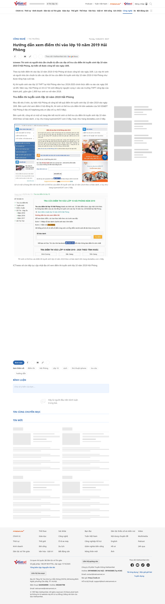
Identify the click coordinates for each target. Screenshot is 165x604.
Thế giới (74, 11)
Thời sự (28, 11)
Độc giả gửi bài (146, 572)
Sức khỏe (117, 11)
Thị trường (34, 39)
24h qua (141, 546)
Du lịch (61, 546)
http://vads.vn (94, 578)
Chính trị (19, 11)
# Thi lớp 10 (52, 4)
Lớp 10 (56, 368)
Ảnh (112, 551)
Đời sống (108, 11)
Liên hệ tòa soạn (38, 573)
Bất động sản (142, 11)
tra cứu (94, 368)
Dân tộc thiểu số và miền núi (123, 531)
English (114, 541)
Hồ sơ (113, 546)
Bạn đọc (88, 531)
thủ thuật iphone (79, 368)
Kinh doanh (37, 11)
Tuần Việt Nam (101, 4)
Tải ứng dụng (132, 572)
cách (65, 368)
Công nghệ (127, 11)
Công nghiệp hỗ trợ (93, 541)
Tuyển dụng (139, 576)
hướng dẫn (21, 373)
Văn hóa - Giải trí (95, 11)
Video (140, 531)
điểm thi (31, 368)
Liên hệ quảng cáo (90, 561)
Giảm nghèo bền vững (94, 546)
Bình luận (18, 363)
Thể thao (83, 11)
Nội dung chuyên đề (119, 536)
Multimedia (143, 536)
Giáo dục (66, 11)
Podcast (88, 4)
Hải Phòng (44, 368)
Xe (135, 11)
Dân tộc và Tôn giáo (52, 11)
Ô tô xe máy (63, 541)
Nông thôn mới (91, 551)
